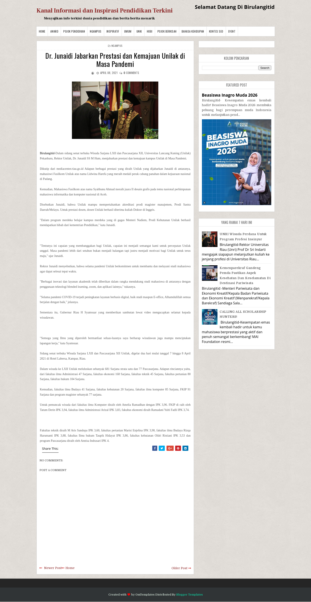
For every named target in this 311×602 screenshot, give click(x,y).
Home (42, 31)
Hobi (149, 31)
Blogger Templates (189, 594)
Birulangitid (47, 153)
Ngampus (96, 31)
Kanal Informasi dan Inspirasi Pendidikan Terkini (104, 10)
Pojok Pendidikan (74, 31)
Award (54, 31)
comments (131, 73)
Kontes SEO (216, 31)
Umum (128, 31)
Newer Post (53, 568)
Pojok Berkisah (167, 31)
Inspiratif (112, 31)
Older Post (179, 568)
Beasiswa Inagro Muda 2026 (229, 95)
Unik (139, 31)
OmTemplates (145, 594)
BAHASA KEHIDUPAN (193, 31)
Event (232, 31)
